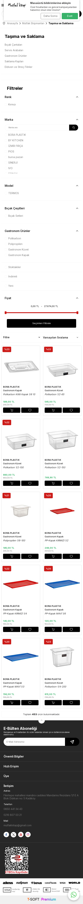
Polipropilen (14, 243)
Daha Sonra (50, 15)
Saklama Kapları (14, 61)
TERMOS (12, 193)
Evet (69, 15)
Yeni (9, 285)
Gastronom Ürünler (16, 55)
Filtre (21, 337)
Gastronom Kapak (17, 255)
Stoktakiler (13, 267)
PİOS (9, 151)
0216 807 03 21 (13, 814)
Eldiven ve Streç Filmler (18, 66)
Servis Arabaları (14, 50)
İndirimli (11, 276)
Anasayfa (10, 23)
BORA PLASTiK (15, 134)
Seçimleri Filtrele (41, 323)
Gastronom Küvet (17, 249)
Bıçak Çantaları (13, 44)
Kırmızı (10, 104)
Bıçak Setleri (14, 215)
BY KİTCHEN (14, 140)
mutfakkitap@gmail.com (18, 825)
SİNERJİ (11, 162)
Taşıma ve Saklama (24, 36)
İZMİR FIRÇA (14, 145)
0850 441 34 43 (13, 808)
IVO (9, 168)
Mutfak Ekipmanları (33, 23)
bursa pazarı (14, 157)
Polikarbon (13, 238)
